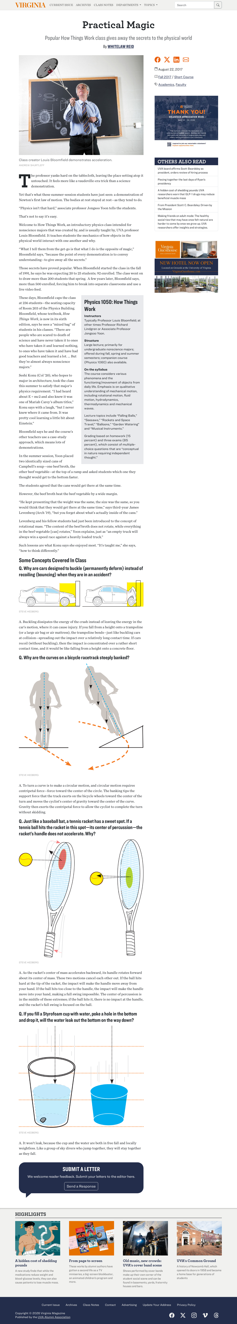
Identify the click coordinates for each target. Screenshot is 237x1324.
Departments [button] (127, 5)
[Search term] (194, 5)
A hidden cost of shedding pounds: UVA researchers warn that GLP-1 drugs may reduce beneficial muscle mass (186, 194)
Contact (110, 1304)
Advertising (129, 1304)
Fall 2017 (164, 77)
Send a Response (81, 1186)
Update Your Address (157, 1304)
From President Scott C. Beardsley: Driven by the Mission (185, 207)
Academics (166, 84)
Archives (83, 5)
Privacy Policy (186, 1304)
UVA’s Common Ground (196, 1260)
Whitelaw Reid (121, 46)
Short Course (183, 77)
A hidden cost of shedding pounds (36, 1262)
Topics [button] (149, 5)
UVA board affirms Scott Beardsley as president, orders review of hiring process (183, 170)
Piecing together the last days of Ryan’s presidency (181, 181)
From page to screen (85, 1260)
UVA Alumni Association (54, 1317)
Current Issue (61, 5)
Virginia (30, 5)
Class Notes (103, 5)
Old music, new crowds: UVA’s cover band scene (142, 1262)
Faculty (181, 84)
